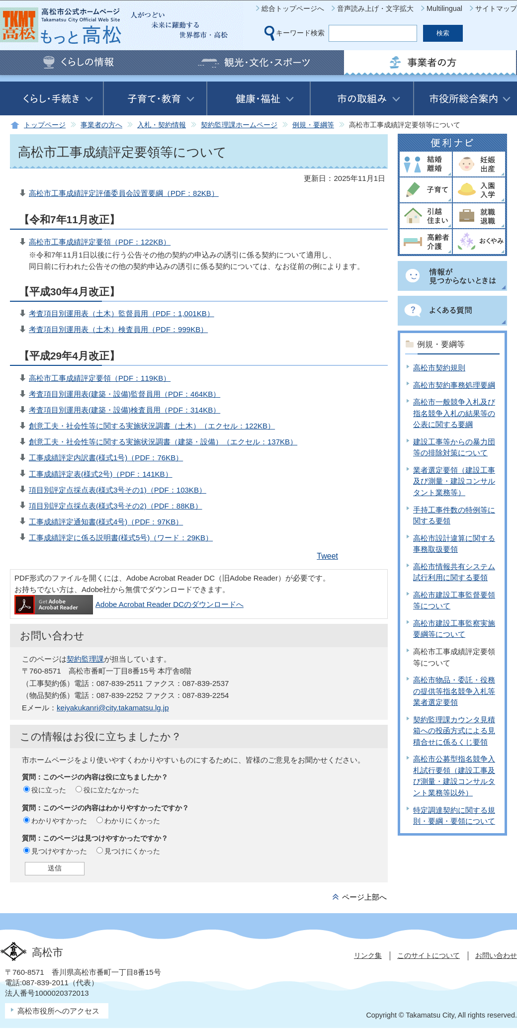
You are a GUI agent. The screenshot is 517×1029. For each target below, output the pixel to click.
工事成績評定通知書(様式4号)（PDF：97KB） (106, 521)
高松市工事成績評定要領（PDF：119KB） (100, 378)
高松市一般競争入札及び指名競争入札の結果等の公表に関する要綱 (454, 413)
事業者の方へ (101, 125)
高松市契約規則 (439, 367)
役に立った (48, 790)
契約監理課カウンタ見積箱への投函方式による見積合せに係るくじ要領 (454, 730)
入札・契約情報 (161, 125)
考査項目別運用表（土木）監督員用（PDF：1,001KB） (121, 313)
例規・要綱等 (313, 125)
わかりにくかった (132, 821)
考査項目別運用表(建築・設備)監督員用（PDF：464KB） (124, 394)
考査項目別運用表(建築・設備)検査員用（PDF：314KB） (124, 410)
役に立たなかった (111, 790)
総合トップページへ (292, 8)
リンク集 (368, 955)
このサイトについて (428, 955)
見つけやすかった (59, 851)
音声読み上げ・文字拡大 (375, 8)
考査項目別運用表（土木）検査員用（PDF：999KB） (118, 329)
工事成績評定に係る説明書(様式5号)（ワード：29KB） (121, 537)
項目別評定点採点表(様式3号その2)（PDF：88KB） (115, 506)
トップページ (45, 125)
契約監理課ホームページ (239, 125)
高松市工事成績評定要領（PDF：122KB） (100, 242)
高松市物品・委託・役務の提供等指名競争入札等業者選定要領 (454, 691)
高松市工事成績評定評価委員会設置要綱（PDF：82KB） (124, 193)
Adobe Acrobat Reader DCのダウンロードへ (129, 604)
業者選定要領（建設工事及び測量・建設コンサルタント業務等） (454, 481)
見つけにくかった (132, 851)
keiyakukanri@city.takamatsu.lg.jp (113, 707)
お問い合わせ (496, 955)
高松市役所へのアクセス (58, 1011)
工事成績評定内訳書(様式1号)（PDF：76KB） (106, 457)
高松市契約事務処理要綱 (454, 385)
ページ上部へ (364, 897)
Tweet (327, 556)
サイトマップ (496, 8)
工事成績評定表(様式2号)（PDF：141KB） (100, 474)
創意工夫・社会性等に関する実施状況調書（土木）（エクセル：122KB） (152, 426)
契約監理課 (85, 659)
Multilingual (444, 8)
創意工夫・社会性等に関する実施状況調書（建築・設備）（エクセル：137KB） (163, 441)
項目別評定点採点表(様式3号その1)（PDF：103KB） (117, 490)
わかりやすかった (59, 821)
